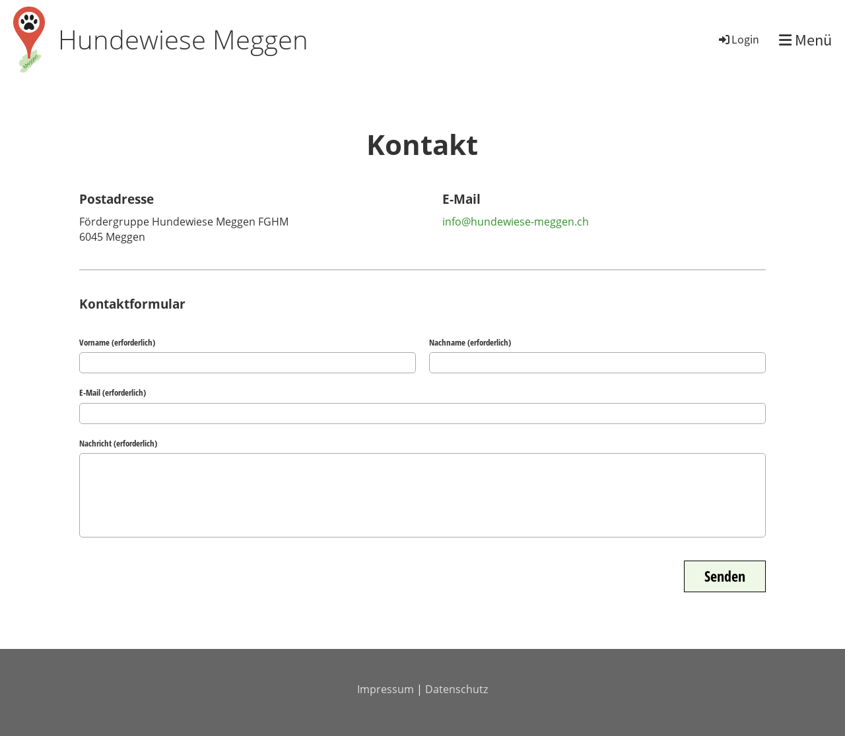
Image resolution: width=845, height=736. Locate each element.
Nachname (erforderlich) (470, 342)
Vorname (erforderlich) (117, 342)
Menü (805, 40)
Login (738, 39)
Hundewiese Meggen (183, 39)
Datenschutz (456, 689)
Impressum (385, 689)
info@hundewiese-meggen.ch (515, 221)
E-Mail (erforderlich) (112, 392)
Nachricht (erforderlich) (118, 443)
